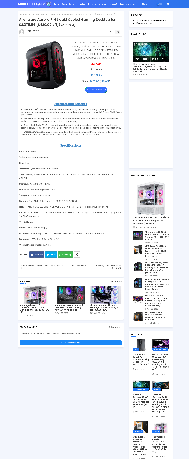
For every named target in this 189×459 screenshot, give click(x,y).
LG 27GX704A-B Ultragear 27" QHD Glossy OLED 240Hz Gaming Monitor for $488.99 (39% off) (160, 362)
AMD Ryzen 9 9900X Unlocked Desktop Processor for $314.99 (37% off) (155, 316)
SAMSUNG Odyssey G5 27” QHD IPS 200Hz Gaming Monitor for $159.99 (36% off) (150, 69)
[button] (168, 4)
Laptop (82, 4)
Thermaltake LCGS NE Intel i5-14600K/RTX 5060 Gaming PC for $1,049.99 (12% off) (70, 307)
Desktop (92, 4)
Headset (113, 4)
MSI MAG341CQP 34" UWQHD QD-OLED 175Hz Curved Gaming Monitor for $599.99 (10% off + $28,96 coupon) (156, 301)
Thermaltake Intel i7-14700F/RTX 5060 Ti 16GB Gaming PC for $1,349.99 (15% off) (34, 308)
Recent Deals (68, 4)
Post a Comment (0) (70, 342)
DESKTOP (30, 14)
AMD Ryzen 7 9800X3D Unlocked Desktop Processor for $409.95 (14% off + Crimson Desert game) (155, 251)
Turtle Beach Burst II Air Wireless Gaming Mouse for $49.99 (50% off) (141, 359)
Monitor (102, 4)
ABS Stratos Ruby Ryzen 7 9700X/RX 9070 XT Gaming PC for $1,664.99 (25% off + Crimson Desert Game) (157, 284)
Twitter (53, 254)
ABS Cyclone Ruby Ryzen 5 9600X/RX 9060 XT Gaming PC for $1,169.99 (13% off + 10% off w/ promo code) (156, 267)
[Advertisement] (151, 125)
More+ (145, 4)
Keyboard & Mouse (129, 4)
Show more (116, 281)
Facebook (38, 254)
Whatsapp (67, 254)
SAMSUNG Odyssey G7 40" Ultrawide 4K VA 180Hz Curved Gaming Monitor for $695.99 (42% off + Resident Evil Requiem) (160, 403)
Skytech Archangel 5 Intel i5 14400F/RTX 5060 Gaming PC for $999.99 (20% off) (104, 307)
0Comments (115, 327)
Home (56, 4)
